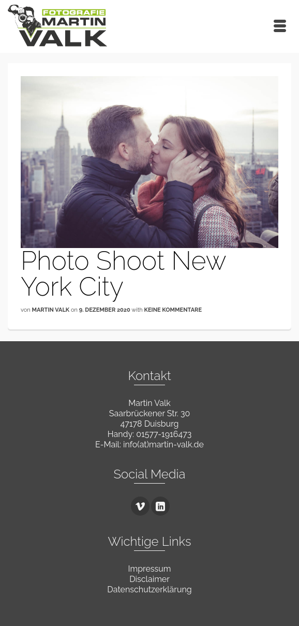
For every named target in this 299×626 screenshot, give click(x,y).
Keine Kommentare (173, 310)
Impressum (149, 569)
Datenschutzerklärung (149, 589)
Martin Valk (50, 310)
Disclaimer (149, 579)
